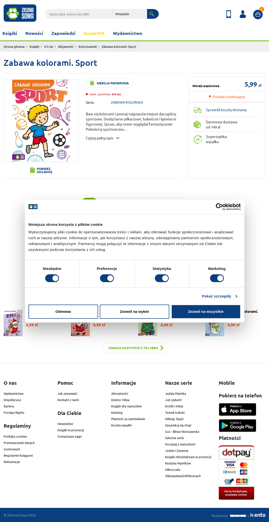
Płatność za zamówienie (128, 419)
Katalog (117, 412)
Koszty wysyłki (121, 425)
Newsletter (65, 424)
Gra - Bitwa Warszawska (182, 431)
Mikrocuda (172, 469)
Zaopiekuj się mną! (178, 425)
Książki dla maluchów (126, 406)
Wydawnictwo (127, 33)
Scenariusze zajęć (70, 436)
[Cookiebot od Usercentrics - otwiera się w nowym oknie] (219, 206)
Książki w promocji (71, 430)
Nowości (34, 33)
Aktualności (119, 393)
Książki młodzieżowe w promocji (188, 457)
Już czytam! (173, 400)
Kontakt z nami (68, 400)
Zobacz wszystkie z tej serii (133, 348)
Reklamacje (12, 462)
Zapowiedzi (63, 33)
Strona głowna (14, 46)
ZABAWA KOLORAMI (127, 102)
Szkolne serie (174, 438)
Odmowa (63, 311)
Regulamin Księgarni (18, 455)
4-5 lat (48, 46)
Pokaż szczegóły (216, 296)
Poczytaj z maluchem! (180, 444)
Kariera (9, 406)
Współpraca (12, 400)
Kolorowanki (88, 46)
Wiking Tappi (174, 419)
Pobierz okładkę (44, 170)
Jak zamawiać (67, 393)
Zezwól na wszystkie (206, 311)
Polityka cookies (15, 436)
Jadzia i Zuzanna (176, 450)
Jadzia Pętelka (175, 393)
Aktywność (66, 46)
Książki (9, 33)
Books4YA (94, 33)
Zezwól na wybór (134, 311)
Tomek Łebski (175, 412)
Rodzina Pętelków (178, 463)
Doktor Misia (120, 400)
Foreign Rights (14, 412)
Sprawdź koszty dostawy (226, 109)
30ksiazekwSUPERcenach (183, 476)
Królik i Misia (174, 406)
